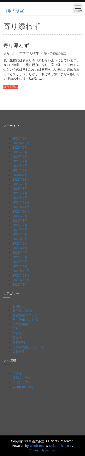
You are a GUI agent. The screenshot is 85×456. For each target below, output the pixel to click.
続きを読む (10, 86)
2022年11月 (20, 207)
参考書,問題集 (22, 310)
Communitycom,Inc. (43, 450)
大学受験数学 (22, 324)
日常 (15, 329)
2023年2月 (20, 193)
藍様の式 (18, 338)
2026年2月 (20, 138)
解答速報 (18, 342)
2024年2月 (20, 170)
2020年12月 (20, 271)
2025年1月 (20, 166)
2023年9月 (20, 184)
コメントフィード (25, 382)
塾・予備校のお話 (55, 53)
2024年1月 (20, 175)
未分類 (17, 333)
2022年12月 (20, 202)
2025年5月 (20, 156)
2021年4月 (20, 252)
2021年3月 (20, 257)
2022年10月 (20, 211)
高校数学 (18, 351)
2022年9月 (20, 216)
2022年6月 (20, 230)
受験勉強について (25, 315)
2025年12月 (20, 143)
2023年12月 (20, 179)
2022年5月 (20, 234)
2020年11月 (20, 275)
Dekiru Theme (59, 446)
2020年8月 (20, 284)
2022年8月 (20, 220)
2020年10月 (20, 280)
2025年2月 (20, 161)
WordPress (37, 446)
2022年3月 (20, 239)
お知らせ (18, 306)
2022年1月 (20, 248)
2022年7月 (20, 225)
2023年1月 (20, 198)
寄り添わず (16, 45)
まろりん (9, 53)
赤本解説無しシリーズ (28, 347)
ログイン (18, 373)
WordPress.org (23, 387)
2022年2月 (20, 243)
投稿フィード (22, 378)
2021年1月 (20, 266)
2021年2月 (20, 262)
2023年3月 (20, 188)
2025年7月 (20, 147)
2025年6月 (20, 152)
